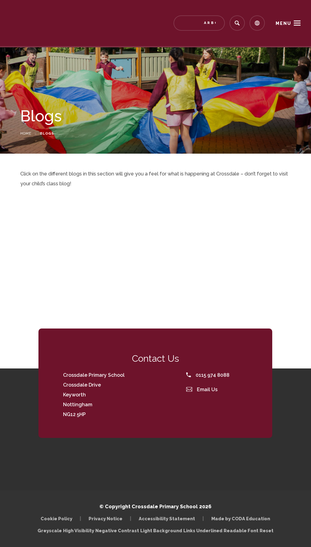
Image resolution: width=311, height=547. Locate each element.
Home (25, 134)
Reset (266, 530)
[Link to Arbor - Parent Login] (199, 23)
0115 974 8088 (207, 375)
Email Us (201, 389)
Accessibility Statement (167, 518)
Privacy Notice (105, 518)
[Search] (237, 23)
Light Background (161, 530)
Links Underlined (202, 530)
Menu (283, 23)
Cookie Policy (56, 518)
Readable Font (241, 530)
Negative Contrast (117, 530)
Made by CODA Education (240, 518)
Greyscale (50, 530)
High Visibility (78, 530)
